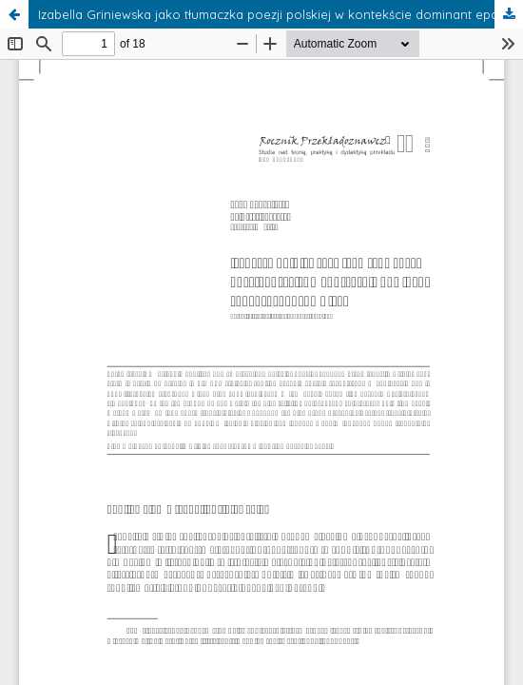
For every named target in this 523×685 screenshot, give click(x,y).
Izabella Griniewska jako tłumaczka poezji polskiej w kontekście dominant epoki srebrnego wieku (280, 14)
